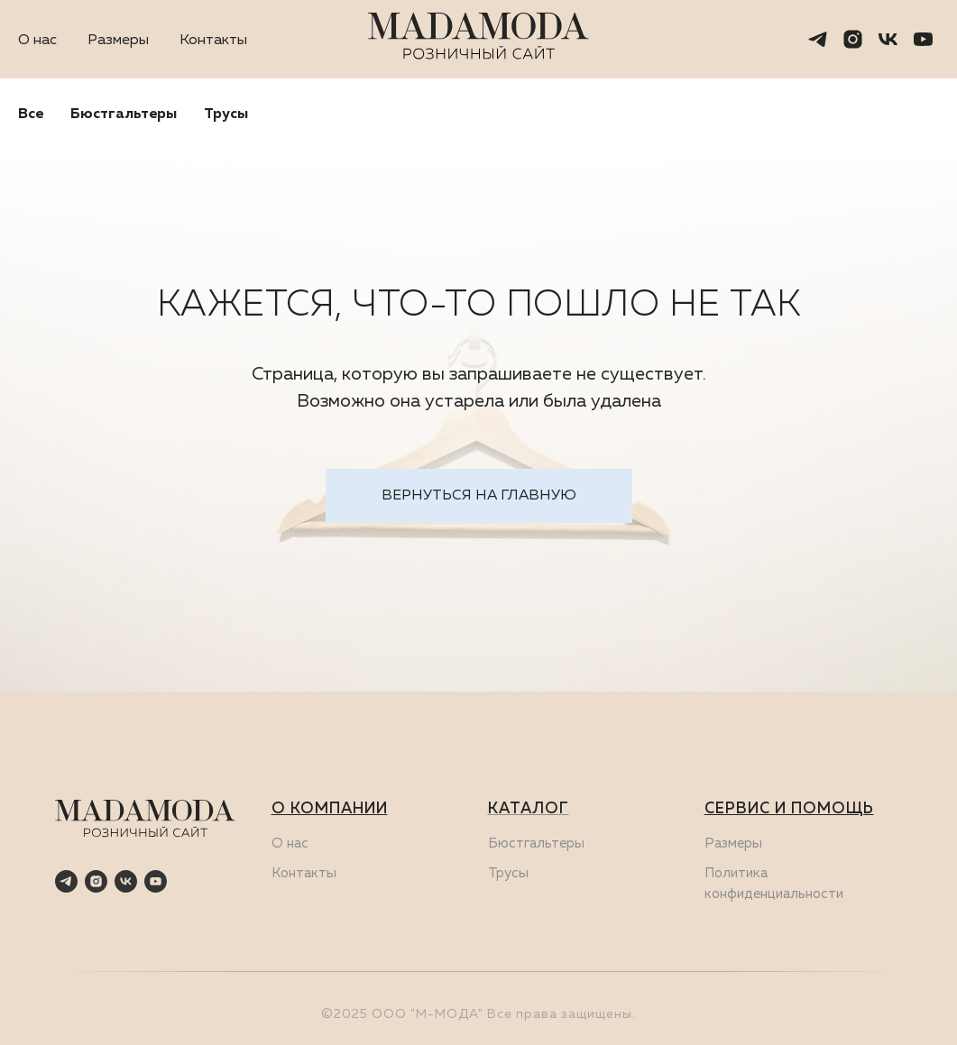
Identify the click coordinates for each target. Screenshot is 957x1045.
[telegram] (817, 39)
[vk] (888, 39)
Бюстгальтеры (123, 114)
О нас (37, 40)
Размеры (118, 40)
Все (30, 114)
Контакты (213, 40)
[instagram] (853, 39)
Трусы (226, 114)
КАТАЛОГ (528, 809)
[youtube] (923, 39)
